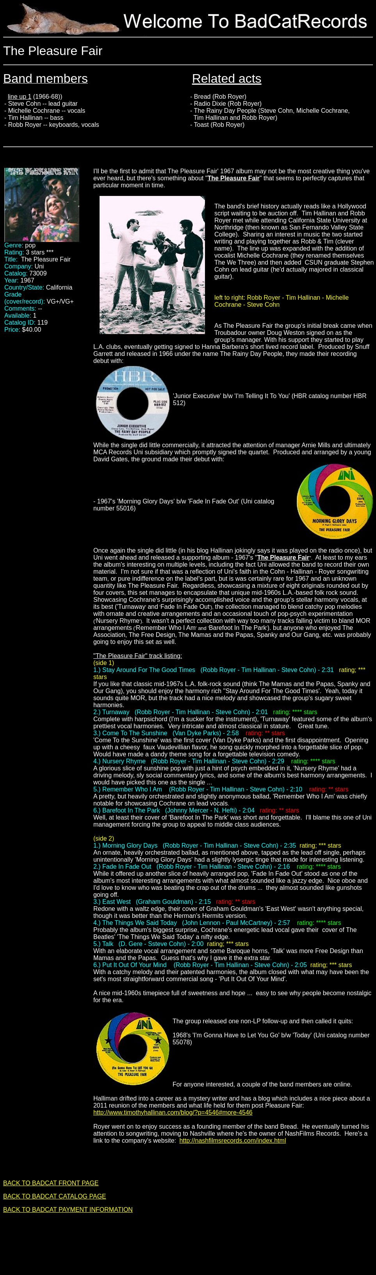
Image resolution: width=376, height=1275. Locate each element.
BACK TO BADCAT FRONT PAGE (51, 1183)
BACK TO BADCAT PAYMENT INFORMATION (68, 1209)
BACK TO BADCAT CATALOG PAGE (54, 1196)
